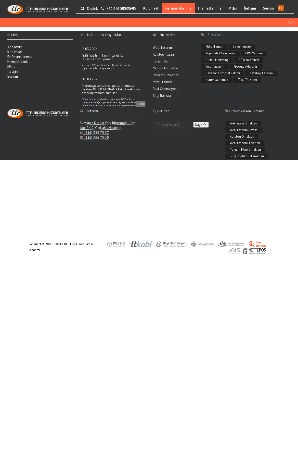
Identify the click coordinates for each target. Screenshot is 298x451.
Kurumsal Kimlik (217, 80)
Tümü (141, 104)
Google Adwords (246, 67)
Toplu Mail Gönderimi (220, 54)
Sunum (268, 8)
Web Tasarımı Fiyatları (245, 143)
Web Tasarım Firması (244, 130)
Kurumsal (150, 8)
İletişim (250, 8)
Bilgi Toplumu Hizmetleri (247, 157)
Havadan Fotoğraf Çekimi (223, 73)
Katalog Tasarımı (165, 55)
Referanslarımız (178, 8)
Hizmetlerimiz (209, 8)
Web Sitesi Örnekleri (243, 124)
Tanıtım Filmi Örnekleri (245, 150)
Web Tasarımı (163, 48)
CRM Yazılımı (254, 54)
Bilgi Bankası (162, 96)
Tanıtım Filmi (162, 62)
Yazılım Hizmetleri (166, 68)
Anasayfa (128, 8)
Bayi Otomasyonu (165, 89)
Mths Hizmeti (162, 82)
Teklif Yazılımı (247, 80)
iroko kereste (242, 47)
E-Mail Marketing (217, 60)
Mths (232, 8)
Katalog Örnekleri (242, 137)
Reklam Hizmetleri (166, 75)
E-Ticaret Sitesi (248, 60)
